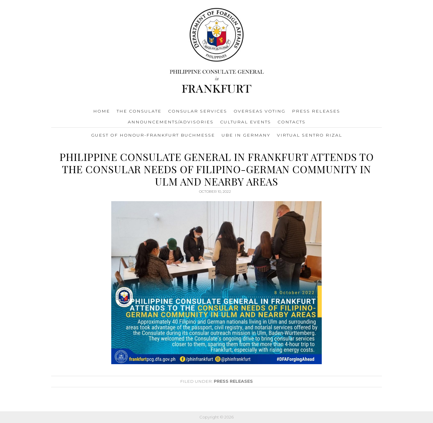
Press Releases (233, 381)
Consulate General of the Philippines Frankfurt (217, 51)
